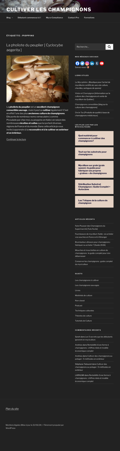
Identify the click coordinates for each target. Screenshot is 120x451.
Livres (77, 290)
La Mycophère (81, 82)
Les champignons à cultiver (87, 280)
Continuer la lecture (16, 139)
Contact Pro (73, 17)
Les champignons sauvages (87, 285)
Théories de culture (83, 316)
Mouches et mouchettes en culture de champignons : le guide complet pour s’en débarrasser (92, 253)
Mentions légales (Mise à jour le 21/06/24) (24, 425)
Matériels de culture (83, 295)
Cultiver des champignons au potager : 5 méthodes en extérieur (93, 367)
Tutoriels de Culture (83, 321)
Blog (9, 17)
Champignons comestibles (86, 104)
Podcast (78, 305)
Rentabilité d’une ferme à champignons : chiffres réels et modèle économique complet (92, 348)
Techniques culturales (84, 310)
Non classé (80, 300)
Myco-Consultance (54, 17)
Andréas (78, 345)
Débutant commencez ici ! (29, 17)
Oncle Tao (79, 112)
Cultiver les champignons (48, 9)
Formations (89, 17)
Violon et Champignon (84, 93)
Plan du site (12, 408)
